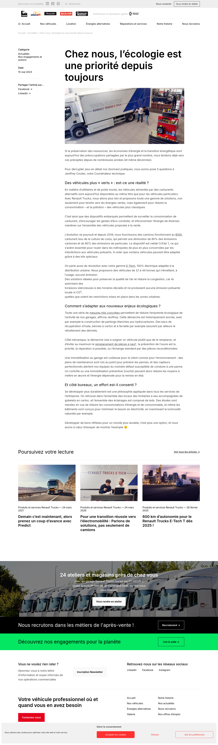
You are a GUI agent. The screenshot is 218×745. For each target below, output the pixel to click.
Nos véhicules (48, 23)
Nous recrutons (191, 23)
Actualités (32, 33)
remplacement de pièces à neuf (115, 344)
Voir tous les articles (185, 451)
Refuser (155, 734)
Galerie (131, 714)
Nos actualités (166, 703)
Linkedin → (24, 93)
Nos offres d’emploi (169, 714)
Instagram (164, 670)
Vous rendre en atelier (187, 4)
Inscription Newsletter (90, 671)
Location (71, 23)
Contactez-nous (31, 717)
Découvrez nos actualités (30, 4)
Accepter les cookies (115, 734)
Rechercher (75, 4)
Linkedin (132, 670)
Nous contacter (164, 4)
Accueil (26, 23)
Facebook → (25, 89)
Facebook (147, 670)
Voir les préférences (194, 734)
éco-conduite (121, 221)
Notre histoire (164, 23)
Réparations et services (133, 23)
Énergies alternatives (98, 23)
